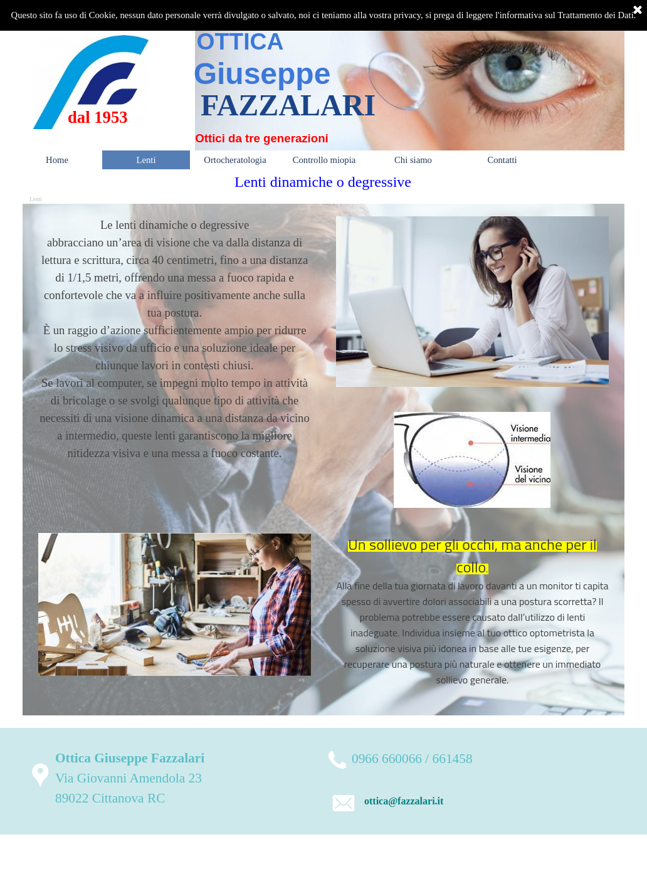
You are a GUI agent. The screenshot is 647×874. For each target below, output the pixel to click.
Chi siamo (413, 160)
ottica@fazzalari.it (403, 801)
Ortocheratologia (235, 160)
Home (57, 160)
